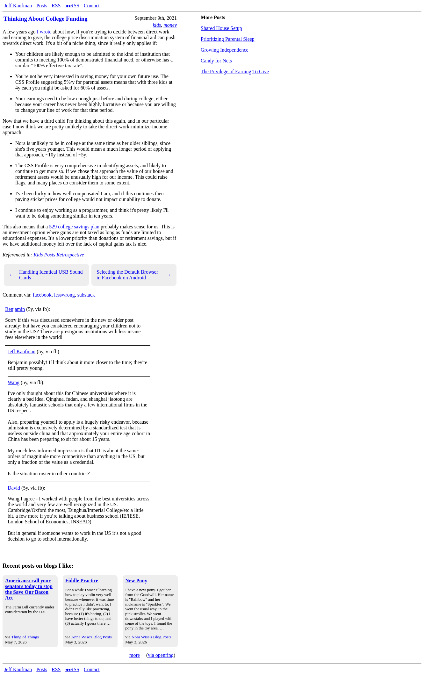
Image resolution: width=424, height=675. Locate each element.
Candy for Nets (216, 60)
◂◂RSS (72, 5)
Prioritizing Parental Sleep (228, 39)
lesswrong (64, 295)
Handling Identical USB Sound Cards (46, 274)
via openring (160, 655)
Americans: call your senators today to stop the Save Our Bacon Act (29, 589)
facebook (42, 295)
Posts (41, 5)
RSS (56, 5)
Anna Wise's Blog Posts (91, 637)
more (134, 655)
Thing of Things (25, 637)
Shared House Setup (221, 28)
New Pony (136, 580)
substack (86, 295)
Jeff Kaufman (18, 5)
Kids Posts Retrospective (58, 254)
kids (157, 25)
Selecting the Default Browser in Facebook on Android (134, 274)
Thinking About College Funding (46, 18)
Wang (13, 382)
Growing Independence (224, 50)
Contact (92, 5)
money (170, 25)
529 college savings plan (74, 226)
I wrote (44, 31)
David (14, 488)
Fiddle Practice (81, 580)
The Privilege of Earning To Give (235, 71)
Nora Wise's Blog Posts (151, 637)
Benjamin (15, 309)
